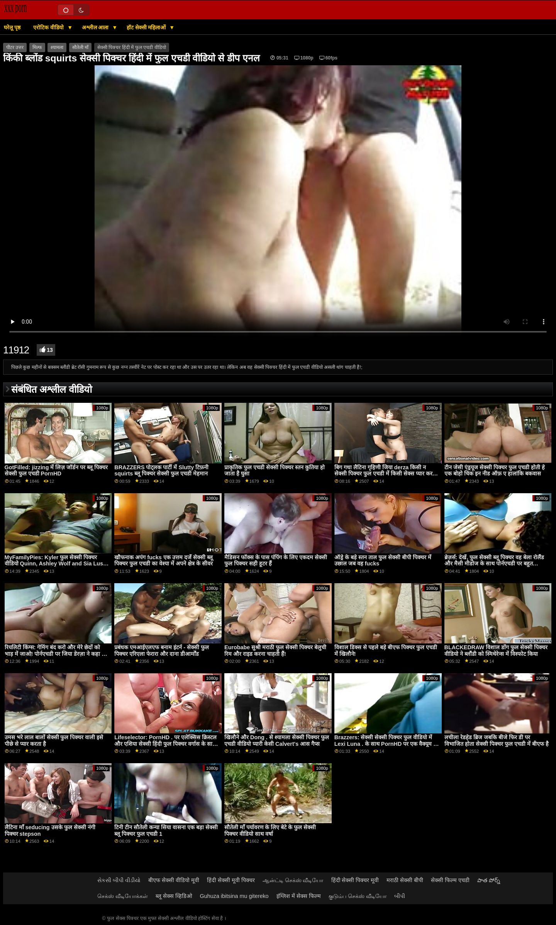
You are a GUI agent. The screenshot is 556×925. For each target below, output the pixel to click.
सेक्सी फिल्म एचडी (450, 880)
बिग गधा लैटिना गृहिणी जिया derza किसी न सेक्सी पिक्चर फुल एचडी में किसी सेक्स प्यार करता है (385, 473)
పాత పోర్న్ (488, 880)
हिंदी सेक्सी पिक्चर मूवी (355, 880)
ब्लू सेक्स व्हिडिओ (174, 896)
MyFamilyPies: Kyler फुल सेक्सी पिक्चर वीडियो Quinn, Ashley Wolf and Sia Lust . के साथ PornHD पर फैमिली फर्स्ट (56, 563)
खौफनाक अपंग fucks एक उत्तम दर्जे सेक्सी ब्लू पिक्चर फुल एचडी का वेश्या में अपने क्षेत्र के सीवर (163, 560)
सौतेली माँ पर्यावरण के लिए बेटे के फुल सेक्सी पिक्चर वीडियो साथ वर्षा (270, 830)
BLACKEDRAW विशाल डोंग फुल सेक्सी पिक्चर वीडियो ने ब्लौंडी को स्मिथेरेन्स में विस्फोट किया (496, 650)
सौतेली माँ (80, 47)
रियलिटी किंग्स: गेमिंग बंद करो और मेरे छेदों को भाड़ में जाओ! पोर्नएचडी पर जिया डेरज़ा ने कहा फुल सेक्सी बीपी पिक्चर (57, 653)
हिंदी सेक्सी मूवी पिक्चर (231, 880)
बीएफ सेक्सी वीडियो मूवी (173, 880)
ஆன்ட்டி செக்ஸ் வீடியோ (293, 880)
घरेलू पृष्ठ (12, 27)
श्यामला (57, 47)
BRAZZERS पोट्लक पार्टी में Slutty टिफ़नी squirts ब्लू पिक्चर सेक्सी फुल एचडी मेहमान (161, 470)
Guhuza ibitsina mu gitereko (234, 896)
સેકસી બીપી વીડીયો (119, 880)
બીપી (399, 896)
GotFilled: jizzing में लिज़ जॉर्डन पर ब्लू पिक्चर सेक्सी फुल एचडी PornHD (56, 470)
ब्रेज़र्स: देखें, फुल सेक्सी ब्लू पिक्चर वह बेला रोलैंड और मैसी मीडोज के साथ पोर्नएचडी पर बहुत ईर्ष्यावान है (494, 563)
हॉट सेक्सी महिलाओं (147, 27)
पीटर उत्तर (15, 47)
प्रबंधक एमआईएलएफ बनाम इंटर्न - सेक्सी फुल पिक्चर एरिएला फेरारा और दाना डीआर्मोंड (161, 650)
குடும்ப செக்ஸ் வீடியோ (357, 896)
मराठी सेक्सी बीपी (404, 880)
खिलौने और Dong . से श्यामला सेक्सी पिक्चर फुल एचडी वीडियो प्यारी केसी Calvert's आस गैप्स (276, 740)
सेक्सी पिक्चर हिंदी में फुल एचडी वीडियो (131, 47)
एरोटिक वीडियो (49, 27)
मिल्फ (37, 47)
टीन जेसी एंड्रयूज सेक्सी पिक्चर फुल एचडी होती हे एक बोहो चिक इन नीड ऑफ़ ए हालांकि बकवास (494, 470)
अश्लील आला (96, 27)
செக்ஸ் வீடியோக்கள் (122, 896)
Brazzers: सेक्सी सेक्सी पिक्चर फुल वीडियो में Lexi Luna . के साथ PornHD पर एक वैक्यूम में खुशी (385, 743)
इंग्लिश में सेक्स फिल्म (298, 896)
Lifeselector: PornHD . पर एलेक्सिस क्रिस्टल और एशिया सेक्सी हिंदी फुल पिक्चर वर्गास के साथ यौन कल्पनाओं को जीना (165, 743)
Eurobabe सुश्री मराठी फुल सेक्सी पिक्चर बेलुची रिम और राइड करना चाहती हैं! (275, 650)
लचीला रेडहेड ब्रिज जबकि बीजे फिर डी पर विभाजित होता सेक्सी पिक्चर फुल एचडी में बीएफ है (496, 740)
